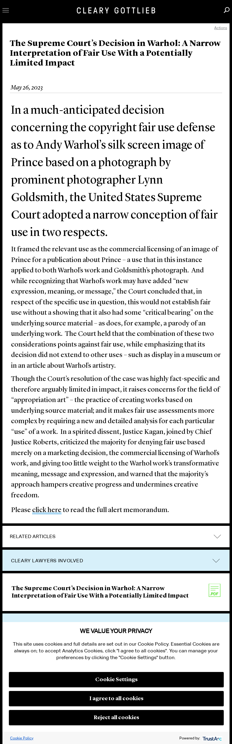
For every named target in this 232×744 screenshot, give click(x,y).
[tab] (116, 536)
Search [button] (227, 10)
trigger (216, 561)
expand (217, 536)
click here (47, 510)
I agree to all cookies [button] (116, 698)
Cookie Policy (21, 738)
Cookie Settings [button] (116, 679)
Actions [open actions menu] (220, 27)
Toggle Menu (5, 10)
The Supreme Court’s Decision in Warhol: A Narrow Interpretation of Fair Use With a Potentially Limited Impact (100, 592)
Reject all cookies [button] (116, 717)
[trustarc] (211, 738)
